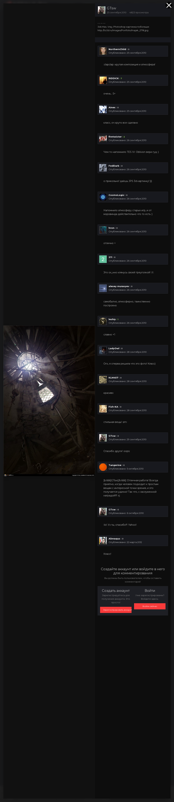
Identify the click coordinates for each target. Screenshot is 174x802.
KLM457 (113, 377)
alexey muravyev (119, 286)
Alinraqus (114, 538)
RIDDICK (114, 78)
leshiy (112, 319)
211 (110, 257)
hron (111, 227)
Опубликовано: (127, 52)
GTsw (111, 8)
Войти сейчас (150, 606)
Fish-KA (113, 406)
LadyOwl (114, 348)
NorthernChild (117, 49)
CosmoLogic (116, 195)
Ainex (112, 107)
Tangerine (115, 465)
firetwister (115, 136)
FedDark (114, 165)
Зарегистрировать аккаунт (117, 610)
